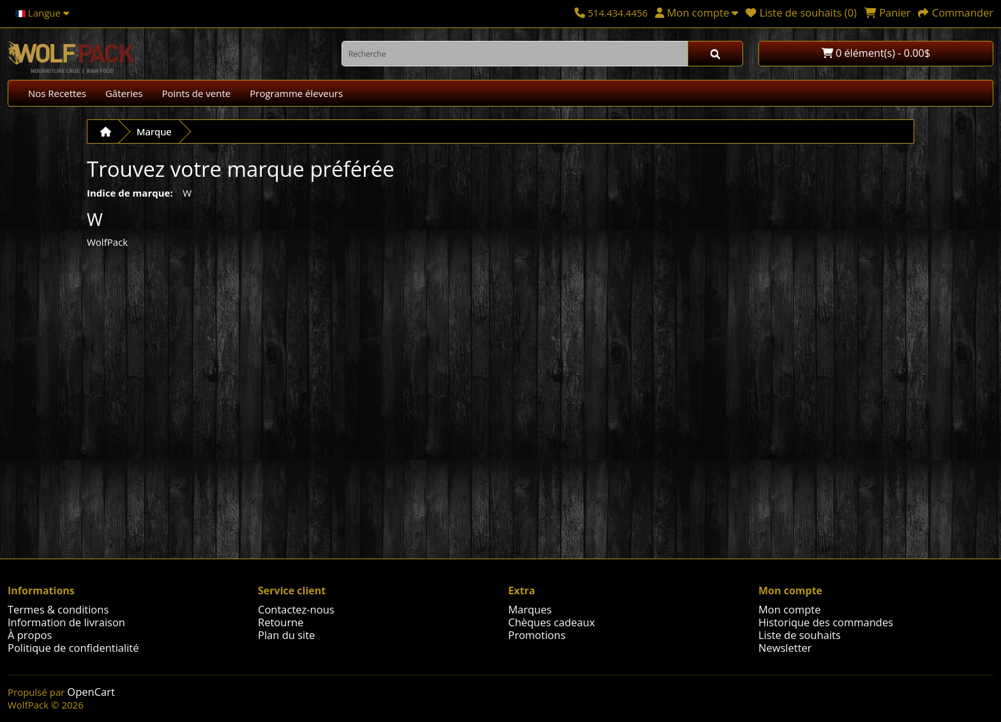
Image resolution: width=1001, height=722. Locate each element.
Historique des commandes (825, 622)
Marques (530, 609)
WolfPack (107, 242)
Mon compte (789, 609)
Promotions (537, 635)
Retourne (281, 622)
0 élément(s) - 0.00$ (876, 53)
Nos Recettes (57, 93)
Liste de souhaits (799, 635)
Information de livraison (66, 622)
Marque (154, 131)
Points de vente (196, 93)
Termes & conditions (58, 609)
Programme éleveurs (296, 93)
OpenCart (91, 691)
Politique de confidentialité (73, 647)
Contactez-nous (296, 609)
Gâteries (124, 93)
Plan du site (286, 635)
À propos (30, 635)
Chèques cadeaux (551, 622)
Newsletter (785, 647)
